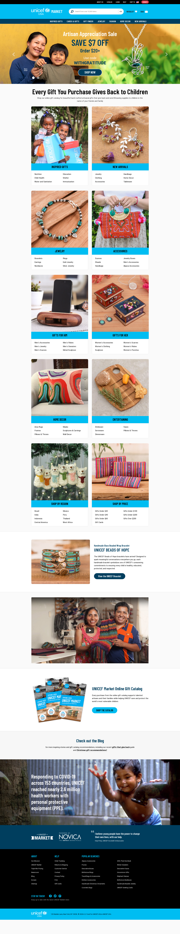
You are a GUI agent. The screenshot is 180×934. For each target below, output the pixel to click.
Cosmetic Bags (87, 888)
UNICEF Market (36, 865)
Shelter (66, 178)
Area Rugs (38, 427)
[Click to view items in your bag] (144, 11)
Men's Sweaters (69, 346)
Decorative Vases (123, 869)
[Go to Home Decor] (59, 387)
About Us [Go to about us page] (100, 2)
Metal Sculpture (69, 350)
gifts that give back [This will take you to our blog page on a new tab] (121, 747)
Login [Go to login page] (118, 2)
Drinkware (99, 427)
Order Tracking (60, 861)
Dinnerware (99, 434)
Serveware (99, 430)
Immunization (68, 181)
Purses (84, 865)
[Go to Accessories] (120, 219)
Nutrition (38, 174)
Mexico (66, 511)
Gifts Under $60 (101, 518)
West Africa (67, 522)
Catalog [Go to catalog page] (109, 2)
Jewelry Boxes (129, 258)
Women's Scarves (131, 342)
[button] (33, 77)
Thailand (66, 518)
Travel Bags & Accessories (91, 876)
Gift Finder (88, 21)
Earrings (37, 262)
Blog (32, 876)
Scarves (98, 258)
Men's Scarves (40, 350)
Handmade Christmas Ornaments (93, 884)
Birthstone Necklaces (124, 880)
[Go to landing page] (90, 54)
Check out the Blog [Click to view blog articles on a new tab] (90, 740)
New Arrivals (140, 21)
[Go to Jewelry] (59, 219)
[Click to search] (120, 11)
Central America (41, 522)
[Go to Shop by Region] (59, 471)
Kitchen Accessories (89, 880)
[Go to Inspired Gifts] (59, 134)
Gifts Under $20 (101, 511)
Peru (65, 515)
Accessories (100, 181)
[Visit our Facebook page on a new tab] (50, 896)
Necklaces (38, 266)
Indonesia (38, 518)
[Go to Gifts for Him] (59, 303)
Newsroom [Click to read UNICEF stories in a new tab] (35, 872)
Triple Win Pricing (37, 869)
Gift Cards (99, 522)
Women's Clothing (102, 346)
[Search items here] (93, 11)
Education (67, 174)
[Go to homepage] (46, 11)
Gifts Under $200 (130, 515)
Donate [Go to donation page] (145, 2)
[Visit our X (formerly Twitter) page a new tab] (55, 896)
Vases (126, 427)
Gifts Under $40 (101, 515)
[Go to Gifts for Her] (120, 303)
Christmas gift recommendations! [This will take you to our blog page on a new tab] (92, 750)
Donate (33, 880)
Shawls (98, 262)
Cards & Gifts (73, 21)
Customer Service (61, 869)
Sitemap (34, 884)
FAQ (56, 880)
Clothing (98, 178)
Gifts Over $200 (130, 518)
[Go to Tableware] (120, 387)
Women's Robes (130, 346)
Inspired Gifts (56, 21)
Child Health (39, 178)
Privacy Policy (59, 876)
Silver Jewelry (68, 266)
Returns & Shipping (61, 865)
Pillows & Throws (41, 434)
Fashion (112, 21)
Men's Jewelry (40, 346)
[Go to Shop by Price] (120, 471)
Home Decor (125, 21)
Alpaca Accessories (131, 266)
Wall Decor (67, 434)
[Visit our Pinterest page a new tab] (59, 896)
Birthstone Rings (87, 872)
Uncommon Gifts (123, 872)
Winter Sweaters (122, 865)
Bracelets (38, 258)
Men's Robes (68, 342)
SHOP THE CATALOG (104, 710)
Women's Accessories (104, 342)
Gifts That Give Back (124, 861)
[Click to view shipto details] (134, 2)
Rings (65, 258)
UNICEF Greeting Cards (125, 888)
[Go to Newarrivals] (120, 134)
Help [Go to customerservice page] (124, 2)
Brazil (36, 511)
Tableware (128, 181)
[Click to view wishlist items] (132, 11)
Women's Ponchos (131, 350)
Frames (37, 430)
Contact (57, 872)
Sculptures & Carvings (72, 430)
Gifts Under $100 (130, 511)
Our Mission (35, 861)
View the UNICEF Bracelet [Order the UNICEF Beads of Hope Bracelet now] (109, 576)
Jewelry (101, 21)
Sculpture (99, 350)
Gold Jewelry (68, 262)
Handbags (128, 174)
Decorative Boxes (88, 869)
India (36, 515)
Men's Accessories (131, 262)
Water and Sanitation (43, 181)
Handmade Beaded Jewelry (126, 884)
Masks (65, 427)
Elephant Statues (123, 876)
